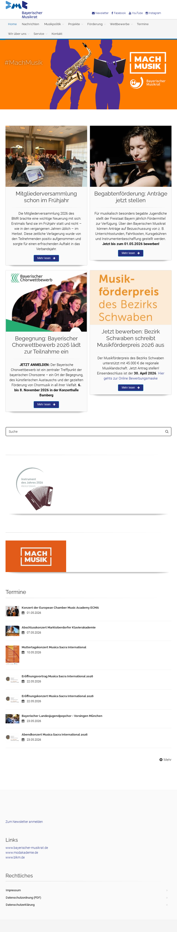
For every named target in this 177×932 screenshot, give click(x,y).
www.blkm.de (15, 857)
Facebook (119, 13)
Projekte (74, 24)
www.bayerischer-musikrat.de (27, 848)
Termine (143, 24)
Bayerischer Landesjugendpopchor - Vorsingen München (62, 716)
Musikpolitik (52, 24)
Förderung (95, 24)
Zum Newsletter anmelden (24, 822)
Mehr (164, 760)
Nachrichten (30, 24)
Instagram (153, 13)
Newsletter (100, 13)
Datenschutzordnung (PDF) (23, 897)
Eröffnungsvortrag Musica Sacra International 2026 (57, 676)
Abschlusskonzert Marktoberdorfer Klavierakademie (59, 627)
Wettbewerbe (120, 24)
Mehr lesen (46, 258)
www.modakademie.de (22, 852)
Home (12, 24)
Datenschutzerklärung (20, 904)
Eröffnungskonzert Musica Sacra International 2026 (58, 696)
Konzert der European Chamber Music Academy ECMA (60, 607)
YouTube (136, 13)
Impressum (13, 890)
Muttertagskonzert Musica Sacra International (54, 647)
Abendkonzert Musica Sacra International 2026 (55, 734)
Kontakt (57, 33)
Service (39, 33)
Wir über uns (17, 33)
